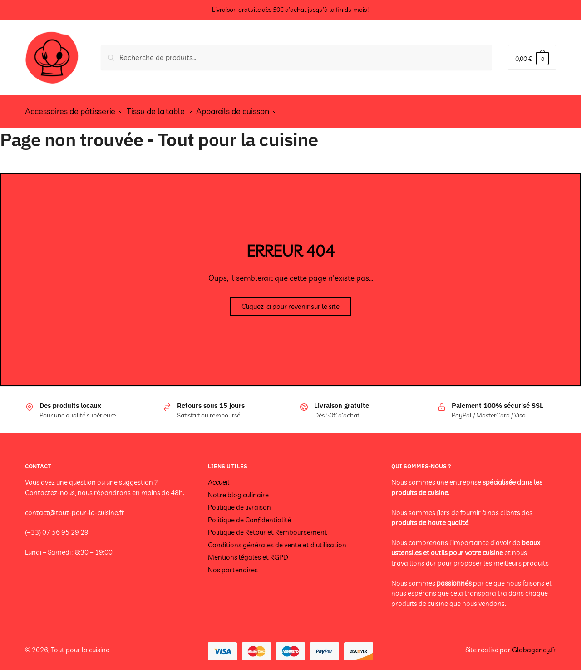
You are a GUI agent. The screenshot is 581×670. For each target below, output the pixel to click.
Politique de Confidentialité (249, 515)
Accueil (218, 477)
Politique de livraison (239, 502)
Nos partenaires (233, 565)
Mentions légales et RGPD (248, 552)
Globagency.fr (534, 644)
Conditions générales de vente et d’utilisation (277, 540)
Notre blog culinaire (238, 490)
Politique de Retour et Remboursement (267, 527)
